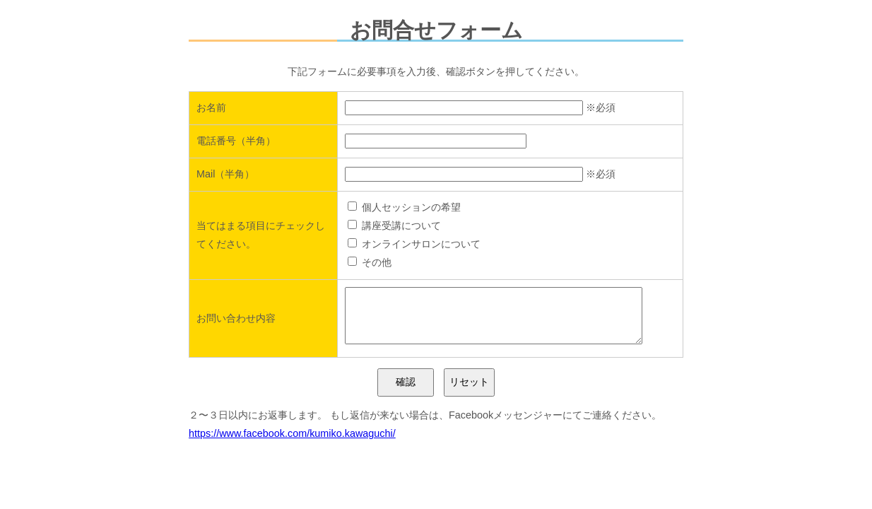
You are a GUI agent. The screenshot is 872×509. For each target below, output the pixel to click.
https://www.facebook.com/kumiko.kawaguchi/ (292, 444)
